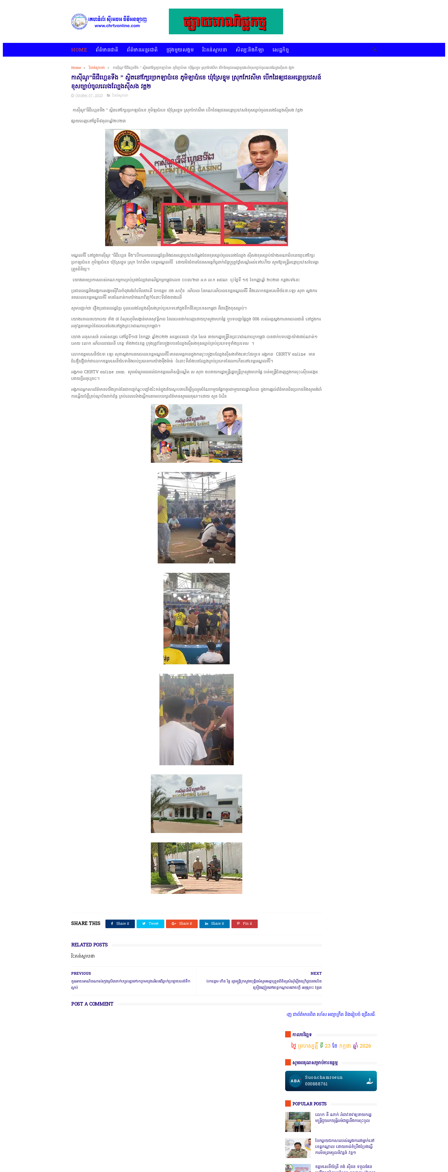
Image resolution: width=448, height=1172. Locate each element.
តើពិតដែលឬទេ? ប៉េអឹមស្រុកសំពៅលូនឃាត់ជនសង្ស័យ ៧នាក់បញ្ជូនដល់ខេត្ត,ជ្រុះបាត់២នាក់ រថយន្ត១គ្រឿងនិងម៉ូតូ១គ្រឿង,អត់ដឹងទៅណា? (345, 589)
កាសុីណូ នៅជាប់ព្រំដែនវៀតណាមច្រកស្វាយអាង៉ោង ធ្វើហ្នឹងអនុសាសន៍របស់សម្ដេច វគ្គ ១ (344, 315)
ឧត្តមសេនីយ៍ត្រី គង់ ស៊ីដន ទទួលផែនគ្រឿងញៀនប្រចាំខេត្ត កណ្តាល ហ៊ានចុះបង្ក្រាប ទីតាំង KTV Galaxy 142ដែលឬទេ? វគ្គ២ (345, 232)
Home (79, 50)
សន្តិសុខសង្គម (348, 876)
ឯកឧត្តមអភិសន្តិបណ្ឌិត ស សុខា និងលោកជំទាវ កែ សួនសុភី (342, 338)
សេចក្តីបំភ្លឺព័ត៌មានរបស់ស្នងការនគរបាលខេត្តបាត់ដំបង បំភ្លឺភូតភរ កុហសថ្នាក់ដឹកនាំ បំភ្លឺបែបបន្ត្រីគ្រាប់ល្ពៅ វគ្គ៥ (344, 409)
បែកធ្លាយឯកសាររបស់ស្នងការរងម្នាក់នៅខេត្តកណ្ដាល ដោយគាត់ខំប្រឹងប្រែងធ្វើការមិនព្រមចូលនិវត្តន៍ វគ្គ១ (344, 203)
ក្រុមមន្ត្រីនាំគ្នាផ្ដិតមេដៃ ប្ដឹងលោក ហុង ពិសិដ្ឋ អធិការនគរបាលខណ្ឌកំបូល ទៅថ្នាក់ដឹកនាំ (344, 435)
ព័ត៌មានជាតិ (107, 50)
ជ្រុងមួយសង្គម (180, 50)
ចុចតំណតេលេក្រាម (308, 478)
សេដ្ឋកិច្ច (281, 50)
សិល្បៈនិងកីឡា (250, 50)
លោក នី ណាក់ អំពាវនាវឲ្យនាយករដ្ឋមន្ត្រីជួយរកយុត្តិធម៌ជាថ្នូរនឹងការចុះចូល (343, 174)
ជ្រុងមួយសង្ (295, 866)
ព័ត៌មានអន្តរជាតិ (142, 50)
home (76, 1153)
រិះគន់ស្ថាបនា (214, 50)
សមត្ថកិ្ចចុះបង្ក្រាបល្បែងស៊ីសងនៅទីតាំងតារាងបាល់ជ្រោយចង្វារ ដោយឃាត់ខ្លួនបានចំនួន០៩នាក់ (345, 259)
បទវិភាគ (180, 1153)
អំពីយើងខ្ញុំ (235, 1153)
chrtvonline (111, 1168)
